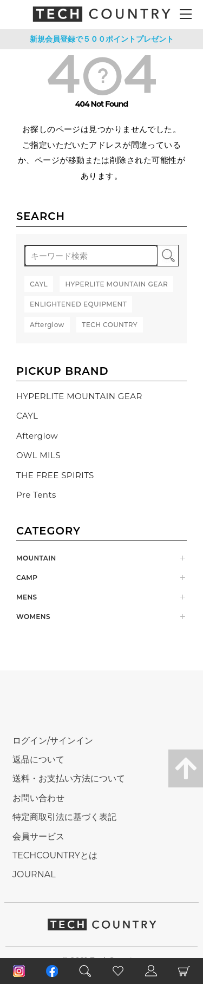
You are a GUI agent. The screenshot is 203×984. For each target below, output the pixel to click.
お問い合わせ (38, 798)
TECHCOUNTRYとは (54, 855)
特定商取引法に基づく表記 (64, 817)
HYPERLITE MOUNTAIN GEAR (79, 396)
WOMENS (33, 616)
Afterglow (37, 436)
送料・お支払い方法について (68, 778)
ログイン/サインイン (52, 740)
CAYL (27, 415)
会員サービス (38, 836)
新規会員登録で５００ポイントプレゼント (102, 39)
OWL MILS (38, 455)
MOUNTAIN (36, 558)
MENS (26, 597)
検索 (168, 255)
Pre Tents (36, 495)
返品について (38, 759)
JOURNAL (34, 874)
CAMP (26, 578)
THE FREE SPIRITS (55, 475)
